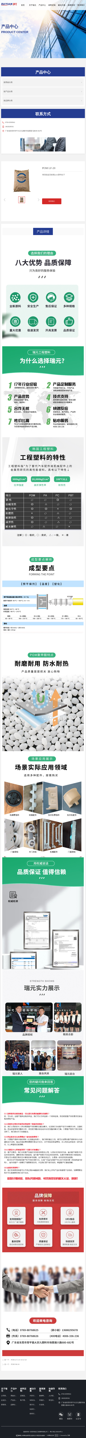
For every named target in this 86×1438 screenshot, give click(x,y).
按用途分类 (43, 82)
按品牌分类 (43, 101)
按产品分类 (43, 92)
